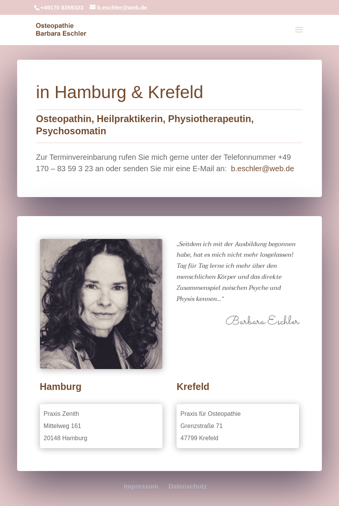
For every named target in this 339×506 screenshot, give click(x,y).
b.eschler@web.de (262, 168)
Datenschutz (188, 486)
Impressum (141, 486)
